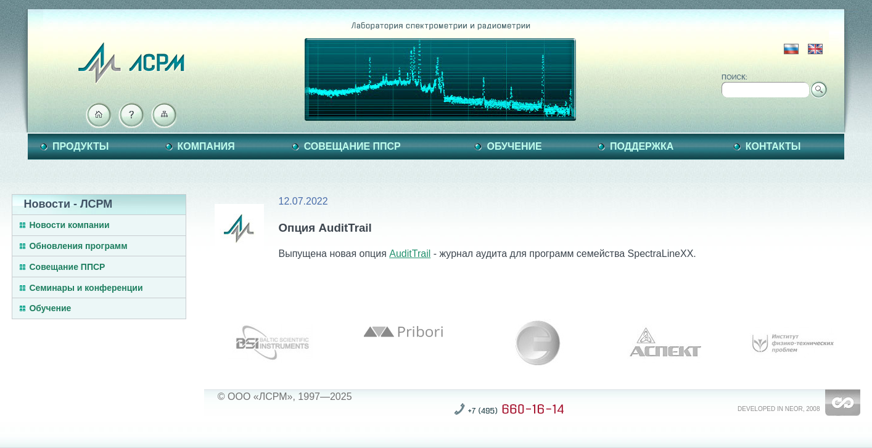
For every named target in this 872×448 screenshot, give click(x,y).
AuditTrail (409, 253)
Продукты (80, 146)
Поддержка (641, 146)
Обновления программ (78, 246)
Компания (206, 146)
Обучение (514, 146)
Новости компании (69, 225)
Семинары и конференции (85, 288)
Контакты (773, 146)
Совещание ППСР (352, 146)
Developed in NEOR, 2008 (779, 408)
